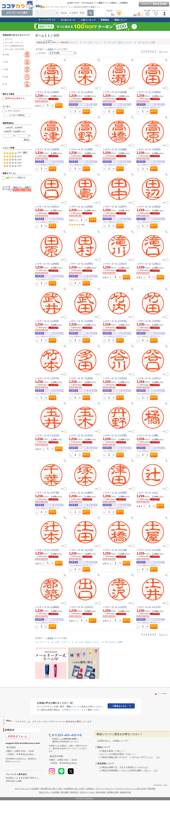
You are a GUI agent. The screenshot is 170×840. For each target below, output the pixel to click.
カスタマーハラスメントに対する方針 (130, 789)
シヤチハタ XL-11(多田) (81, 378)
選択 (25, 153)
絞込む (27, 140)
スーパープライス (46, 20)
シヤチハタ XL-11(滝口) (148, 263)
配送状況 (74, 792)
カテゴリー (40, 642)
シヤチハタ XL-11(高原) (148, 149)
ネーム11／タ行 (12, 49)
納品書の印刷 (125, 792)
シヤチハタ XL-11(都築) (47, 607)
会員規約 (89, 789)
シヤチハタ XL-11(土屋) (148, 550)
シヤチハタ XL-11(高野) (81, 149)
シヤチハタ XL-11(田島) (81, 206)
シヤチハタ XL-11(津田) (115, 492)
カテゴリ (9, 39)
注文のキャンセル (87, 792)
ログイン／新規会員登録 (154, 4)
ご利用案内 (123, 3)
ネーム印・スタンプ (14, 42)
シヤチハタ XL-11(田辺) (148, 206)
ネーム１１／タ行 (113, 642)
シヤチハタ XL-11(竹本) (47, 378)
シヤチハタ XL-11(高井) (47, 92)
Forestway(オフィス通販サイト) (95, 3)
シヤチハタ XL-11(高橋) (115, 149)
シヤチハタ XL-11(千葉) (47, 492)
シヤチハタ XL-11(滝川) (115, 263)
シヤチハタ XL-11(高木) (81, 92)
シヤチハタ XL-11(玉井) (47, 435)
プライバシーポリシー (104, 789)
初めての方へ (73, 3)
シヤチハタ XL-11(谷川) (115, 378)
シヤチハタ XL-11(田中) (115, 206)
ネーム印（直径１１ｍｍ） (88, 642)
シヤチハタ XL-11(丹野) (115, 435)
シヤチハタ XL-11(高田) (148, 92)
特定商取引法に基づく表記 (51, 789)
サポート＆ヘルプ (22, 789)
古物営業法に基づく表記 (74, 789)
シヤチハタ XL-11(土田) (81, 550)
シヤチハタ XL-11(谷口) (148, 378)
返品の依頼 (100, 792)
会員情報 (55, 792)
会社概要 (34, 789)
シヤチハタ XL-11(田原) (47, 263)
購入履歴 (64, 792)
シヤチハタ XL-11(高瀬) (115, 92)
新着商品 (105, 20)
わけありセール (68, 20)
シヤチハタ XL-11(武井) (47, 321)
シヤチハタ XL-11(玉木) (81, 435)
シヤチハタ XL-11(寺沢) (115, 607)
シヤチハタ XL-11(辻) (147, 492)
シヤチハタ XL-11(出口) (81, 607)
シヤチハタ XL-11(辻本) (47, 550)
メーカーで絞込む (17, 115)
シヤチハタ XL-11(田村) (81, 263)
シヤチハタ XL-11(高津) (47, 149)
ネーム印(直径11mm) (14, 46)
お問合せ (113, 3)
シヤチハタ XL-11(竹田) (148, 321)
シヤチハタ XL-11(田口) (47, 206)
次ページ (163, 51)
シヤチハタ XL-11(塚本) (81, 492)
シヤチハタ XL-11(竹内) (115, 321)
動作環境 (151, 789)
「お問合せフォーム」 (70, 709)
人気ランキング (88, 20)
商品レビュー (120, 20)
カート (59, 105)
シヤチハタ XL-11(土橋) (115, 550)
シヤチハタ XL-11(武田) (81, 321)
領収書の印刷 (112, 792)
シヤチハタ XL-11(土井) (148, 607)
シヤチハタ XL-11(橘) (147, 435)
